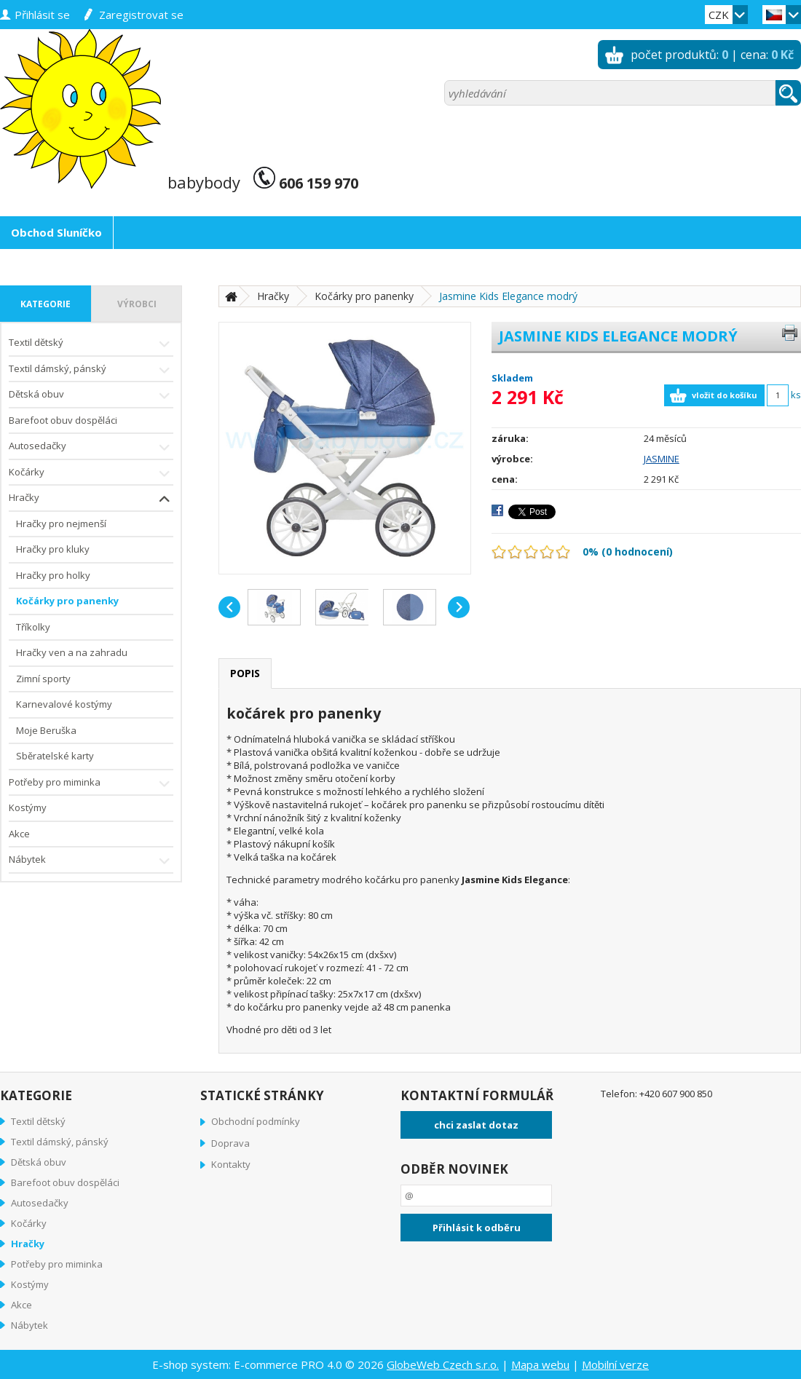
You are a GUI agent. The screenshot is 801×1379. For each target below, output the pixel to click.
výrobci (137, 304)
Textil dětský (91, 344)
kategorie (45, 304)
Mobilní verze (615, 1364)
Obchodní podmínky (255, 1121)
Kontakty (230, 1164)
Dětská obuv (91, 395)
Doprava (230, 1143)
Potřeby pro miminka (91, 783)
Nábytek (91, 861)
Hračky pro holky (53, 575)
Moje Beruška (46, 730)
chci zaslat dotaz (476, 1124)
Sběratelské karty (55, 755)
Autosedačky (91, 447)
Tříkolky (33, 626)
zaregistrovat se (141, 14)
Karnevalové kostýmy (64, 704)
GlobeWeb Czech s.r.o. (443, 1364)
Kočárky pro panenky (67, 600)
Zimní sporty (43, 678)
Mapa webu (540, 1364)
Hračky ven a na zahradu (71, 652)
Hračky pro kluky (53, 549)
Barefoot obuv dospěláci (63, 420)
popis (245, 673)
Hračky (91, 499)
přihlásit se (42, 14)
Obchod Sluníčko (56, 232)
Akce (19, 833)
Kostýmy (28, 807)
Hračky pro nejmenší (61, 523)
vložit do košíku (724, 395)
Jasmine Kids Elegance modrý (508, 296)
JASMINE (661, 458)
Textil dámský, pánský (91, 370)
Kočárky (91, 473)
